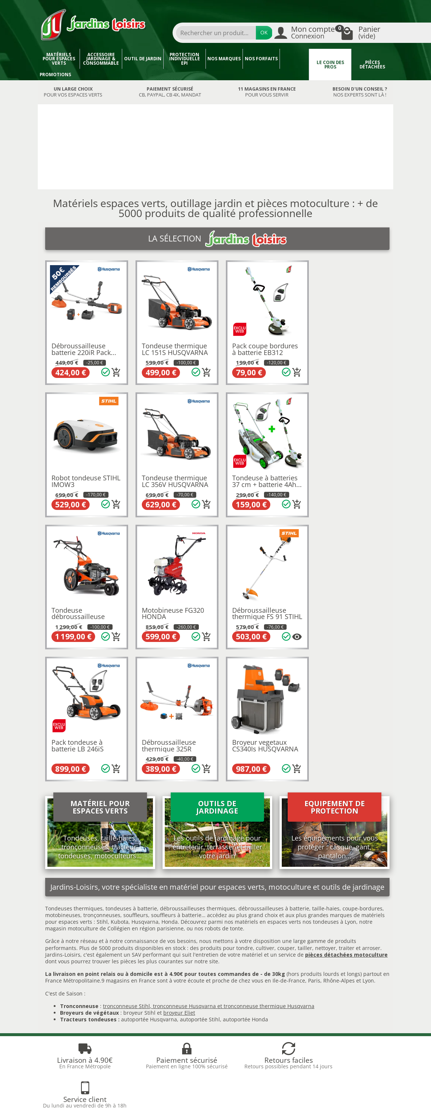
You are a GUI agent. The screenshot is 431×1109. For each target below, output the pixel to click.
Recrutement (232, 980)
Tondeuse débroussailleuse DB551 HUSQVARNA (258, 479)
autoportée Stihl (200, 879)
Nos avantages (65, 999)
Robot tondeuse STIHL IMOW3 (340, 347)
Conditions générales (242, 999)
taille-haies (326, 768)
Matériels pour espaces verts (59, 59)
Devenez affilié (60, 1096)
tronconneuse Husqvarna (184, 866)
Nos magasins (182, 1089)
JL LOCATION (271, 1089)
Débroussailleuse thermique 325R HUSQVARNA (254, 609)
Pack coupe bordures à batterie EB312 (260, 347)
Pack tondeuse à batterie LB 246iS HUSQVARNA (166, 609)
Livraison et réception (73, 990)
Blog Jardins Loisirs (70, 972)
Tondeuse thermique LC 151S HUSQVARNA (173, 347)
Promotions (55, 74)
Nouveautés (146, 990)
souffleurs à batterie (176, 775)
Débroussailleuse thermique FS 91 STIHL (78, 609)
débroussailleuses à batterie (273, 768)
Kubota (119, 782)
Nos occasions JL (151, 980)
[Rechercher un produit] (216, 33)
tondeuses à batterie (131, 768)
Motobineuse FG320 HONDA (346, 476)
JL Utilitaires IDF (322, 1089)
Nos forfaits (261, 58)
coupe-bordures (361, 768)
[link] (332, 1056)
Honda (169, 782)
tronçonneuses (101, 775)
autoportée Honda (245, 879)
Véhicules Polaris (191, 1096)
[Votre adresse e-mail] (198, 1046)
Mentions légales (237, 990)
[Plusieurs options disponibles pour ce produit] (114, 629)
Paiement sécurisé (69, 1008)
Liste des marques (154, 1008)
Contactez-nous (235, 1008)
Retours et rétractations (76, 980)
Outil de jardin (142, 58)
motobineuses (62, 775)
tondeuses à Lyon (334, 782)
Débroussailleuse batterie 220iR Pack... (83, 347)
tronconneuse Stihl (126, 866)
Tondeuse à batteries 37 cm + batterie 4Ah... (172, 479)
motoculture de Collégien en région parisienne (126, 788)
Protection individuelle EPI (184, 59)
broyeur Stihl (139, 873)
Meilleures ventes (153, 999)
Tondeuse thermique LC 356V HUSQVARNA (84, 476)
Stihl (102, 782)
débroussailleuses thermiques (197, 768)
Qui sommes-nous (238, 972)
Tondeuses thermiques (74, 768)
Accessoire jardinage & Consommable (101, 59)
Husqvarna (144, 782)
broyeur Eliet (179, 873)
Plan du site (61, 1017)
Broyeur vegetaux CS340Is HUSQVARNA (348, 606)
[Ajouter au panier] (114, 369)
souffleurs (135, 775)
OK (264, 32)
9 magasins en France (128, 841)
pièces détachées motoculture (346, 814)
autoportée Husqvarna (149, 879)
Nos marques (224, 58)
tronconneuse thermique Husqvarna (269, 866)
